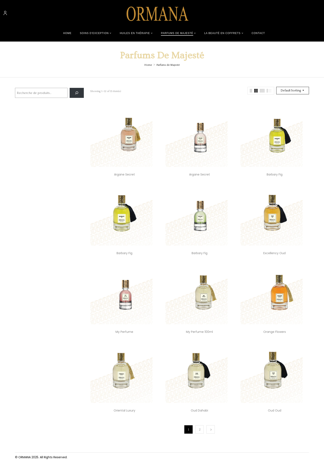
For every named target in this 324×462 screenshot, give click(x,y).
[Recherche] (77, 93)
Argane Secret (124, 174)
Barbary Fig (275, 174)
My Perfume (124, 332)
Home (148, 64)
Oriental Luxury (124, 410)
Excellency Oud (274, 253)
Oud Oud (274, 410)
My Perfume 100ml (199, 332)
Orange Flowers (274, 332)
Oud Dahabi (199, 410)
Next (210, 429)
